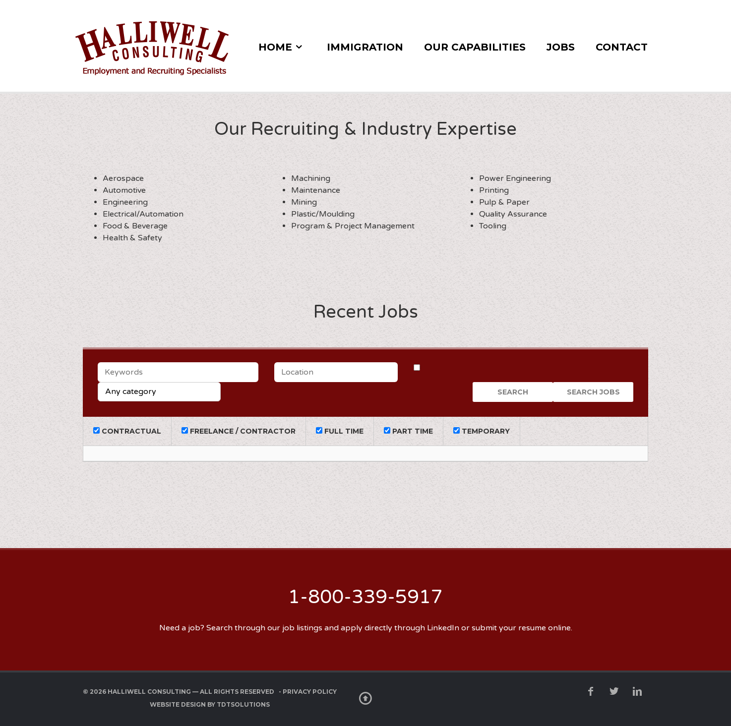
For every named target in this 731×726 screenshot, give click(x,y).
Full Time (340, 431)
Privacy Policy (310, 691)
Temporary (481, 431)
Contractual (127, 431)
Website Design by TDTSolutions (210, 704)
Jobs (561, 47)
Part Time (408, 431)
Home (275, 47)
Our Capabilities (475, 47)
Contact (622, 47)
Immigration (365, 47)
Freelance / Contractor (239, 431)
